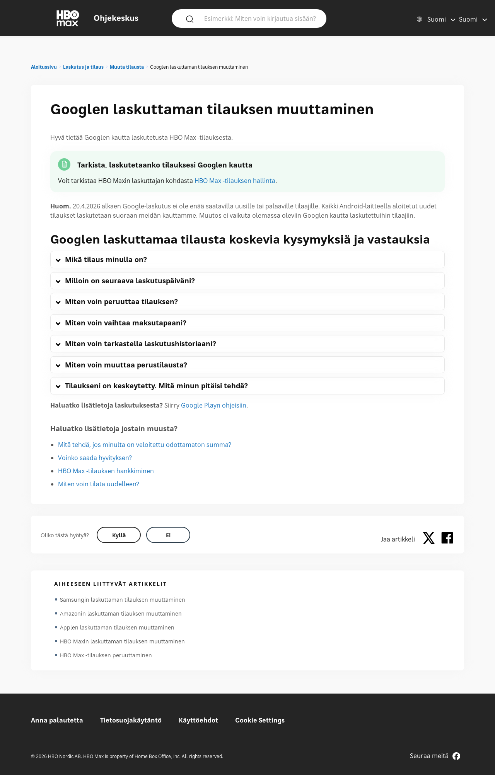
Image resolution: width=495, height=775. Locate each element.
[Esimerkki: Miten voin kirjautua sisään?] (260, 18)
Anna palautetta (57, 720)
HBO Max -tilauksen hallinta (235, 180)
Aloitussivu (44, 67)
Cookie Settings (260, 720)
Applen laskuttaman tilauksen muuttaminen (117, 627)
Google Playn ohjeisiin (213, 405)
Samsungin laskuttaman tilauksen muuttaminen (122, 599)
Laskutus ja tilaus (83, 67)
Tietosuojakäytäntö (131, 720)
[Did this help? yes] (119, 535)
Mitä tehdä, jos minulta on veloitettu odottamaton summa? (144, 444)
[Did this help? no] (168, 535)
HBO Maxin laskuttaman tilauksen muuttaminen (122, 641)
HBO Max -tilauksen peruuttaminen (106, 655)
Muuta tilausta (127, 67)
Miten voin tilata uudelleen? (98, 484)
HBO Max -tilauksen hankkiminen (106, 471)
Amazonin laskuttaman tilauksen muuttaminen (121, 613)
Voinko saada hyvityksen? (95, 457)
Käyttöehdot (198, 720)
